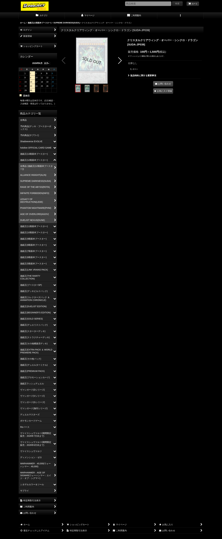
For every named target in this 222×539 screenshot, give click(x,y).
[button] (180, 15)
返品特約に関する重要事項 (142, 75)
